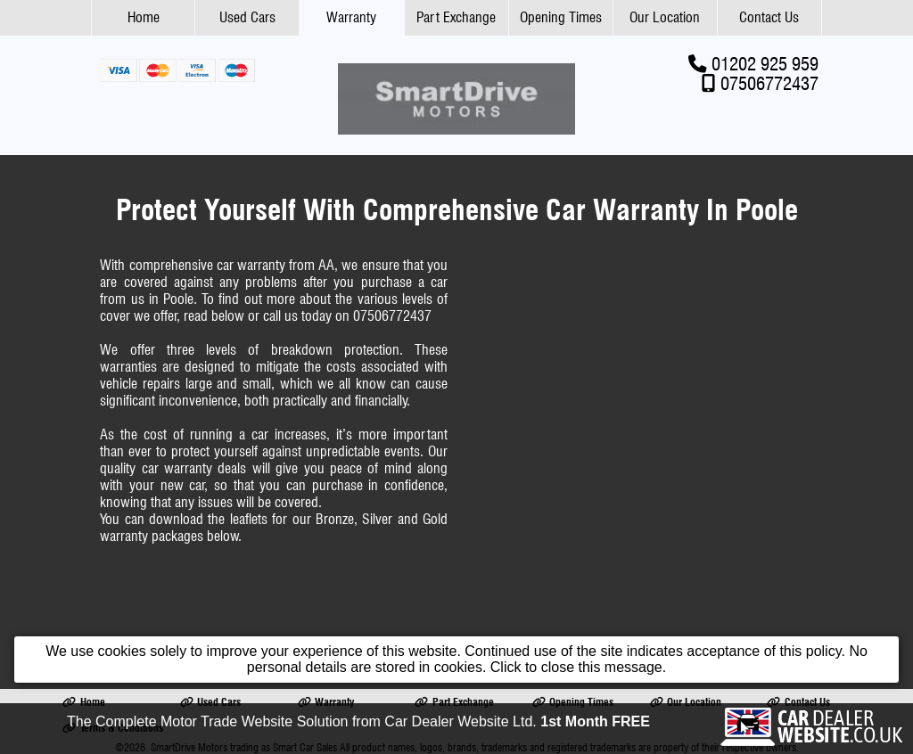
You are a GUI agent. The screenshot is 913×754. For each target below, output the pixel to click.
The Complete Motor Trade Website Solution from (358, 721)
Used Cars (247, 17)
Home (143, 17)
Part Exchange (456, 17)
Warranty (351, 17)
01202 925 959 (764, 64)
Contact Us (769, 17)
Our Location (664, 17)
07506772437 (769, 83)
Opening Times (561, 17)
